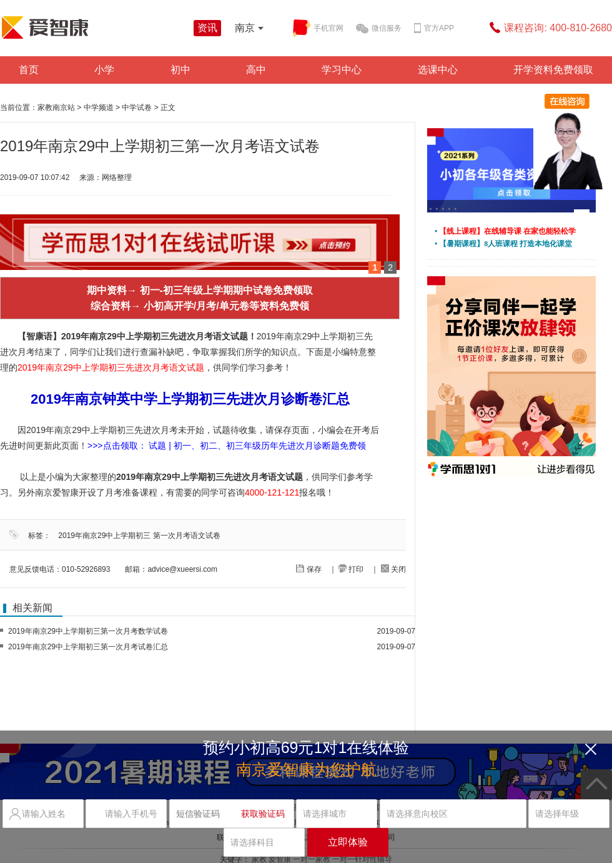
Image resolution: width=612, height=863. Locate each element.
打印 (350, 569)
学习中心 (342, 69)
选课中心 (438, 69)
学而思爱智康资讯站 (93, 27)
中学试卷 (137, 107)
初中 (180, 69)
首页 (29, 69)
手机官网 (318, 28)
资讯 (207, 27)
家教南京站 (56, 107)
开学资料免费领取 (553, 69)
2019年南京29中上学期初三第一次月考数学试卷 (88, 631)
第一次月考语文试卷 (186, 535)
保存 (308, 569)
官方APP (434, 28)
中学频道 (99, 107)
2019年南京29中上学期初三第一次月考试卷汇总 (88, 646)
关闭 (393, 569)
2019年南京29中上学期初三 (104, 535)
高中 (256, 69)
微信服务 (379, 28)
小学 (104, 69)
